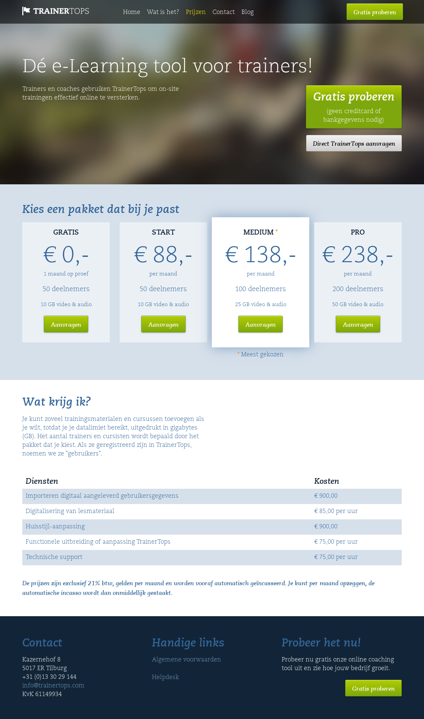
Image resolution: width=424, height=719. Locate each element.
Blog (247, 13)
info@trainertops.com (53, 686)
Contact (223, 13)
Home (131, 13)
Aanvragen (66, 324)
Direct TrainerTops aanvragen (354, 143)
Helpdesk (165, 678)
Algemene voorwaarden (186, 660)
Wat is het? (163, 13)
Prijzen (196, 13)
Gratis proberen (374, 12)
